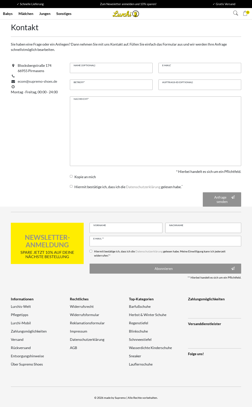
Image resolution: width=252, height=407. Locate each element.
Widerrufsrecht (82, 306)
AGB (73, 348)
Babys (8, 13)
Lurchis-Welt (21, 306)
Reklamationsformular (87, 323)
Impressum (78, 331)
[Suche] (235, 13)
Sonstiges (63, 13)
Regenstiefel (138, 323)
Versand (17, 339)
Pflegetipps (19, 315)
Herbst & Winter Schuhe (147, 315)
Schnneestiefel (140, 339)
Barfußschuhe (140, 306)
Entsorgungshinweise (27, 356)
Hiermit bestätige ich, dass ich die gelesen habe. (128, 186)
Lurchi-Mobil (21, 323)
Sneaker (135, 356)
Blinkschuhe (138, 331)
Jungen (44, 13)
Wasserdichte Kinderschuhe (150, 348)
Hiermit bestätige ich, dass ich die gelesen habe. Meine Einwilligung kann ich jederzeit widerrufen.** (159, 253)
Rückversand (21, 348)
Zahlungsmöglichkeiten (29, 331)
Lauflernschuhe (141, 364)
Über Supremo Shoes (27, 364)
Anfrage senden (224, 199)
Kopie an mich (85, 177)
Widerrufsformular (84, 315)
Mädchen (26, 13)
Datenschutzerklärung (87, 339)
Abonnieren (195, 268)
